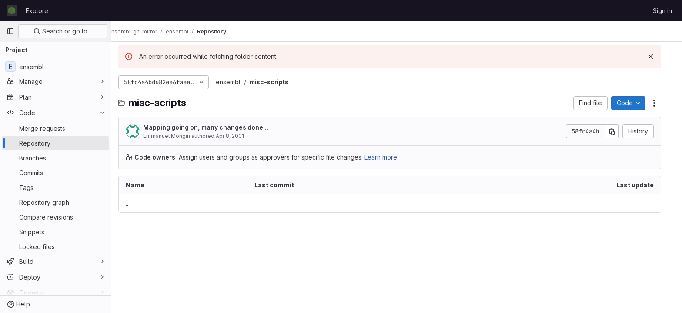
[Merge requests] (55, 128)
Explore (37, 10)
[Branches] (55, 158)
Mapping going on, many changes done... (212, 127)
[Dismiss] (657, 56)
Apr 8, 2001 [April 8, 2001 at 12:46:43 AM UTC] (237, 136)
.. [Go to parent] (134, 203)
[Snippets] (55, 232)
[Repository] (55, 143)
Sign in (662, 10)
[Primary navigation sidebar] (10, 31)
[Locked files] (55, 246)
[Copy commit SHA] (619, 131)
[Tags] (55, 187)
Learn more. (388, 157)
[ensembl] (55, 66)
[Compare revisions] (55, 217)
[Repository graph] (55, 202)
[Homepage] (12, 10)
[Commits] (55, 173)
